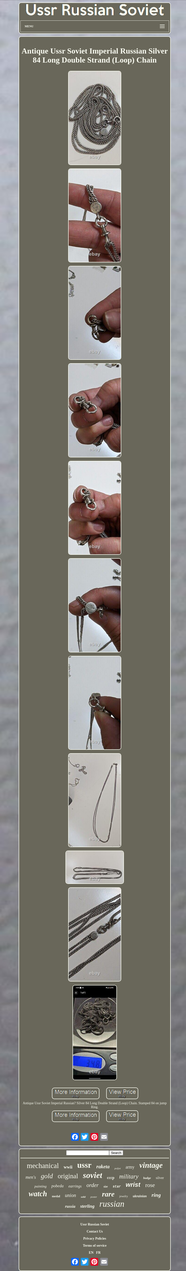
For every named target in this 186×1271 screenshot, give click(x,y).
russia (70, 1206)
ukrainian (140, 1196)
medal (56, 1196)
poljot (117, 1168)
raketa (103, 1166)
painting (40, 1186)
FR (98, 1252)
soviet (92, 1175)
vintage (151, 1165)
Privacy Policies (94, 1238)
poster (93, 1196)
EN (91, 1252)
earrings (74, 1186)
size (106, 1186)
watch (38, 1193)
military (128, 1176)
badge (147, 1178)
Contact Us (95, 1231)
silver (160, 1178)
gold (47, 1176)
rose (150, 1185)
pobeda (57, 1186)
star (117, 1186)
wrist (133, 1184)
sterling (87, 1206)
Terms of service (94, 1245)
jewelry (123, 1196)
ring (156, 1195)
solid (83, 1197)
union (70, 1195)
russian (111, 1204)
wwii (68, 1167)
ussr (84, 1165)
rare (108, 1194)
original (68, 1176)
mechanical (43, 1165)
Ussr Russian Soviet (95, 1224)
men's (30, 1177)
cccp (110, 1178)
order (92, 1185)
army (130, 1167)
